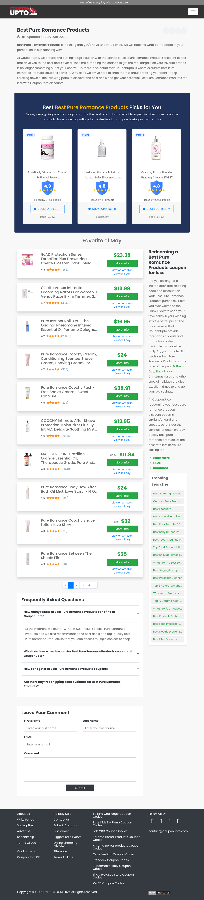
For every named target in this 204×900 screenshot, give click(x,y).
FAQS (157, 463)
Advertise (24, 831)
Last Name (90, 721)
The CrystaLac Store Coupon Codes (113, 876)
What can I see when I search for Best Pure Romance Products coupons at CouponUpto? (78, 653)
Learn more (161, 458)
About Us (23, 814)
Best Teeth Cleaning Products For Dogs (177, 539)
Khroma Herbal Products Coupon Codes (116, 838)
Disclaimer (61, 831)
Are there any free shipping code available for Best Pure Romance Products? (72, 684)
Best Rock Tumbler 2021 (167, 524)
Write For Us (25, 819)
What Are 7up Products (167, 608)
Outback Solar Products (168, 501)
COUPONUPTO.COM (49, 892)
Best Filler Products (165, 639)
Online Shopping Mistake (66, 844)
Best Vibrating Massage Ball (170, 493)
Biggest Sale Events (67, 837)
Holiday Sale (62, 814)
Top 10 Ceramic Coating (168, 601)
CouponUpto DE (28, 857)
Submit (80, 788)
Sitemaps (60, 851)
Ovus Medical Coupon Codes (114, 854)
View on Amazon (122, 270)
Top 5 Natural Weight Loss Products (175, 585)
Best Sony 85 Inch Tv (166, 532)
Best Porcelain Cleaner (167, 578)
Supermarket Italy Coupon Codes (112, 867)
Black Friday (164, 371)
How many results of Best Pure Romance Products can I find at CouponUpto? (69, 614)
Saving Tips (25, 825)
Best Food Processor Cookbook (172, 624)
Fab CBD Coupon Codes (110, 831)
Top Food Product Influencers (171, 547)
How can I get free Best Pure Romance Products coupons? (66, 669)
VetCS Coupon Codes (108, 883)
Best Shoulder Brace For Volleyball (174, 555)
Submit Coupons (66, 825)
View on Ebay (122, 273)
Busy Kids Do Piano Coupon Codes (112, 823)
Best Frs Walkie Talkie (166, 516)
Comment (31, 753)
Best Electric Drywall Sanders (171, 631)
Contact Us (62, 819)
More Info (122, 263)
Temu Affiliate (63, 857)
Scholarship (25, 837)
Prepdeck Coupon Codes (111, 860)
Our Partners (26, 851)
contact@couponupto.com (168, 831)
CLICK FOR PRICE (47, 209)
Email (28, 737)
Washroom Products (166, 593)
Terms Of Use (26, 843)
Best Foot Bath (162, 509)
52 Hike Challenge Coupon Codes (112, 815)
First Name (32, 721)
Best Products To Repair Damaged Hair (177, 616)
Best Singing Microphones (169, 570)
